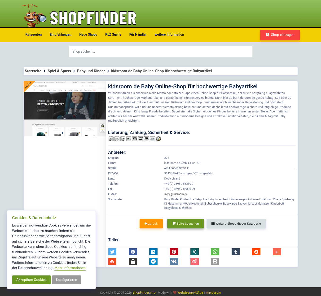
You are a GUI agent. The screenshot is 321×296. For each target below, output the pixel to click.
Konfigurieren (66, 280)
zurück (151, 223)
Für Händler (138, 34)
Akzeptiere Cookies (31, 280)
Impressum (213, 292)
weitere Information (169, 34)
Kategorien (34, 34)
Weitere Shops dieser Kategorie (236, 223)
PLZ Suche (113, 34)
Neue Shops (88, 34)
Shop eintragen (280, 35)
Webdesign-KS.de (190, 292)
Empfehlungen (60, 34)
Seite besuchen (185, 223)
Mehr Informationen (70, 268)
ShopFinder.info (144, 292)
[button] (112, 251)
